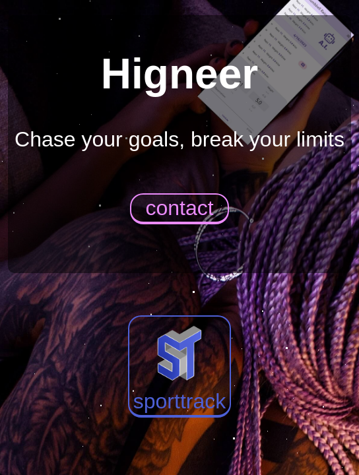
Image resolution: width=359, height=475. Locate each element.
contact (179, 208)
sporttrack (179, 365)
